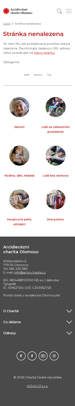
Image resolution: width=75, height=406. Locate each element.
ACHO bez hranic (54, 355)
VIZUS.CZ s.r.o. (37, 386)
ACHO (21, 355)
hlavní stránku (44, 53)
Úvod (6, 23)
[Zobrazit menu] (69, 11)
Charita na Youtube (43, 355)
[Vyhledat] (59, 11)
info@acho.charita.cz (30, 272)
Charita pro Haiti (32, 355)
